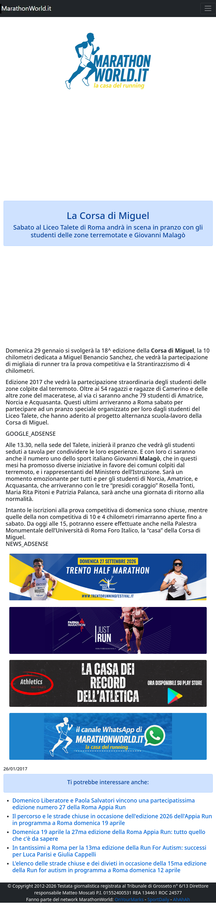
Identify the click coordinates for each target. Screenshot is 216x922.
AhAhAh (181, 899)
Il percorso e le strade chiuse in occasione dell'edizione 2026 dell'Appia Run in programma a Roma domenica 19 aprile (112, 819)
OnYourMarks (129, 899)
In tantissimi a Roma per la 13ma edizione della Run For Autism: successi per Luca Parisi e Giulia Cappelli (109, 851)
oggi (41, 523)
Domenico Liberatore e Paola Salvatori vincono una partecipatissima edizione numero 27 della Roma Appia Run (103, 803)
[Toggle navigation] (208, 8)
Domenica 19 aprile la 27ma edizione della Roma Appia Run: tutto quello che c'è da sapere (108, 835)
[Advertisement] (108, 150)
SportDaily (158, 899)
